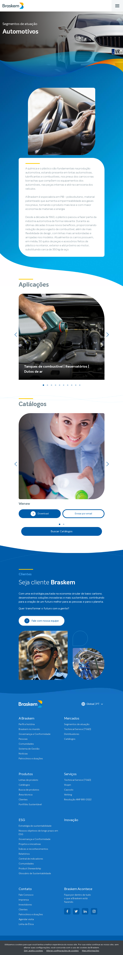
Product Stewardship (30, 868)
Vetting (68, 795)
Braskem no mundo (29, 729)
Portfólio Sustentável (30, 804)
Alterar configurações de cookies (62, 951)
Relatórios (24, 854)
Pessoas (23, 739)
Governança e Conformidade (34, 734)
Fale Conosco (26, 895)
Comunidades (26, 744)
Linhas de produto (28, 780)
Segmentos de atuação (77, 724)
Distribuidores (71, 734)
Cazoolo (68, 790)
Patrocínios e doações (31, 758)
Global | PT (90, 704)
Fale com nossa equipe (41, 620)
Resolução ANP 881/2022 (78, 799)
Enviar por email (83, 514)
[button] (43, 385)
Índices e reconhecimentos (33, 849)
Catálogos (69, 739)
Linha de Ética (26, 924)
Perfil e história (27, 724)
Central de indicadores (31, 859)
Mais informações (90, 951)
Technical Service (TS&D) (77, 729)
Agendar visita (26, 919)
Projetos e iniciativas (30, 844)
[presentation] (16, 335)
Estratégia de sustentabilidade (35, 826)
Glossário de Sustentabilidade (35, 873)
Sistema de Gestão (29, 749)
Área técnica (25, 795)
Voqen (67, 785)
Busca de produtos (29, 790)
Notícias (23, 754)
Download (40, 513)
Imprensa (24, 900)
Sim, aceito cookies (33, 951)
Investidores (25, 905)
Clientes (23, 799)
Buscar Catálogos (62, 531)
